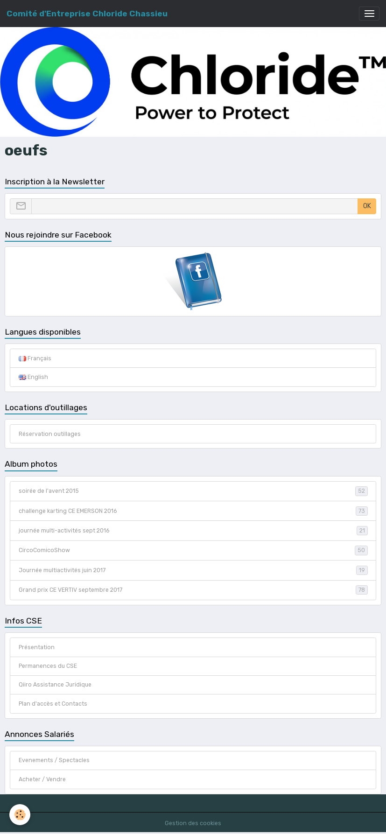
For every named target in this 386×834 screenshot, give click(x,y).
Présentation (37, 647)
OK (367, 206)
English (33, 377)
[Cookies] (19, 814)
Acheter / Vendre (42, 779)
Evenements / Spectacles (54, 760)
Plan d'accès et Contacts (53, 704)
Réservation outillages (50, 434)
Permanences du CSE (48, 666)
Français (35, 358)
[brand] (87, 13)
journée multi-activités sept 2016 (193, 530)
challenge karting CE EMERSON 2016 (193, 511)
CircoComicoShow (193, 550)
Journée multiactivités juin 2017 (193, 570)
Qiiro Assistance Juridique (55, 684)
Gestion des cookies (193, 823)
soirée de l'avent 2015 (193, 491)
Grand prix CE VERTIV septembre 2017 (193, 590)
